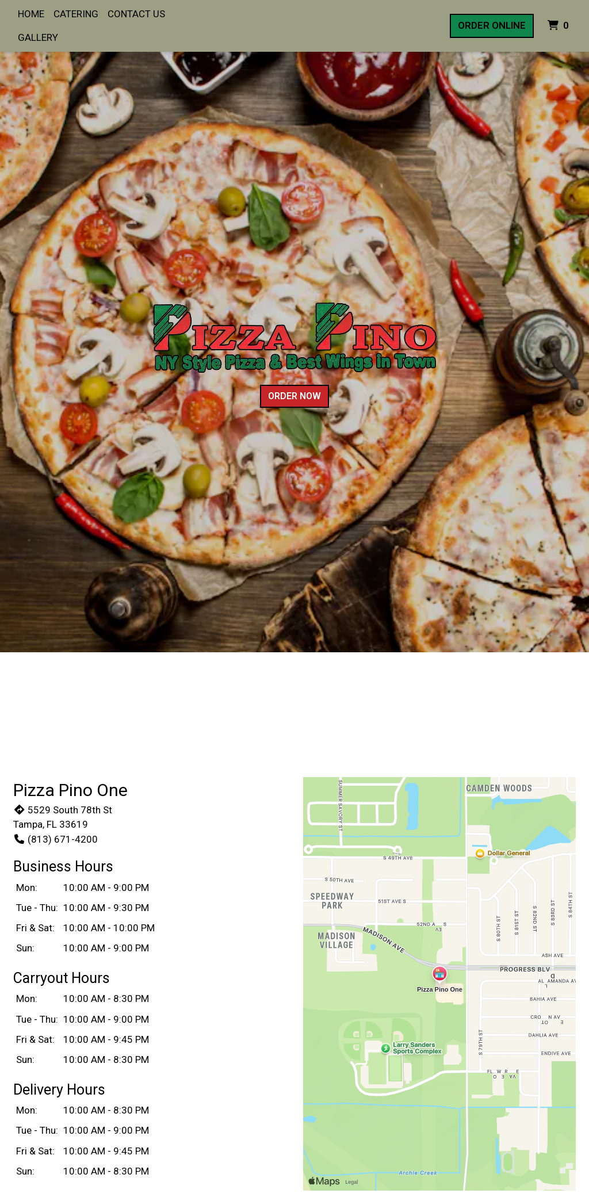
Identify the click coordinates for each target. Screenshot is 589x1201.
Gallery (38, 37)
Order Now (294, 396)
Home (31, 14)
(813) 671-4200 (55, 839)
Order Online (492, 25)
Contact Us (136, 14)
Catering (75, 14)
